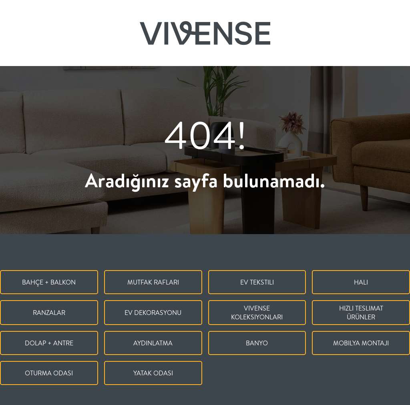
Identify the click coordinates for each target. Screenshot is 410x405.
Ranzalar (49, 312)
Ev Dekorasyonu (153, 312)
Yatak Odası (153, 373)
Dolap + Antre (49, 343)
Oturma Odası (49, 373)
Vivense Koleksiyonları (257, 312)
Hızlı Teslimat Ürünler (361, 312)
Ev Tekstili (257, 282)
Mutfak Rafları (153, 282)
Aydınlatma (153, 343)
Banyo (257, 343)
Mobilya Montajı (361, 343)
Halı (361, 282)
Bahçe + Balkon (49, 282)
